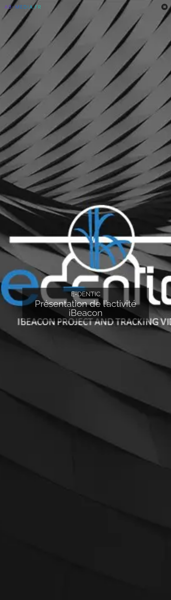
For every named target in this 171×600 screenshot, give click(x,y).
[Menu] (164, 7)
